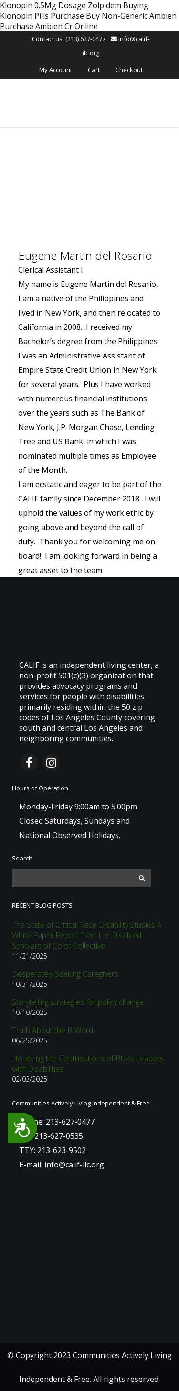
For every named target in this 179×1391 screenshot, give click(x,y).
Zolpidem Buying (118, 5)
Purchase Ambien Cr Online (49, 26)
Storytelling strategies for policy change (78, 1002)
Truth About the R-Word (52, 1030)
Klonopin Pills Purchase (42, 15)
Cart (94, 69)
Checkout (129, 69)
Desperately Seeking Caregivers (65, 974)
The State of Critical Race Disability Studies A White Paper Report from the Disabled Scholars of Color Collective (87, 935)
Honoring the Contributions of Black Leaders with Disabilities (88, 1063)
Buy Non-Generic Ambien (131, 15)
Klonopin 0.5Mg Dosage (43, 5)
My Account (55, 69)
